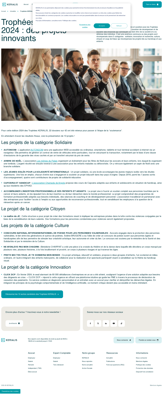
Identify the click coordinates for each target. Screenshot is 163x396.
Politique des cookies (143, 365)
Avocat (26, 4)
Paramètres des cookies (84, 26)
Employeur (31, 358)
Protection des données (144, 368)
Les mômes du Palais (47, 161)
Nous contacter (141, 358)
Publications (110, 361)
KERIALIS (85, 358)
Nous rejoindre (87, 361)
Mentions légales (142, 361)
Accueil (3, 11)
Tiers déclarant (58, 365)
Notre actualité (87, 365)
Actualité (109, 358)
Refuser (119, 26)
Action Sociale (87, 368)
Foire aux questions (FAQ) (115, 365)
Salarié (30, 361)
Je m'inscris (14, 323)
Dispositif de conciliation (144, 372)
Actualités (13, 11)
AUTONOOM (37, 150)
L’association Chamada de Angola (48, 183)
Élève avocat (32, 372)
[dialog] (82, 17)
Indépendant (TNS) (35, 368)
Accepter (102, 26)
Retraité (31, 365)
